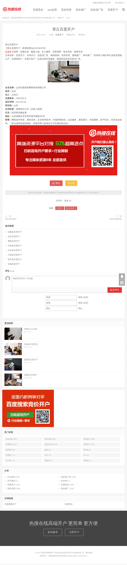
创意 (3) (47, 451)
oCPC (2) (47, 456)
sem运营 (52, 10)
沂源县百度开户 (15, 256)
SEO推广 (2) (10, 462)
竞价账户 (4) (10, 451)
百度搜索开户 (10, 505)
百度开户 (113, 10)
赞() (56, 184)
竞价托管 (66, 10)
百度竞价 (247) (11, 445)
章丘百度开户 (63, 30)
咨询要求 (53, 533)
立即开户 (74, 533)
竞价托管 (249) (49, 440)
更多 (66, 202)
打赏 (71, 184)
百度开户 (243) (88, 445)
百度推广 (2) (10, 456)
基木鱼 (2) (87, 451)
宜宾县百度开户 (15, 260)
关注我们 (119, 4)
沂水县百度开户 (15, 251)
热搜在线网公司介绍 (102, 4)
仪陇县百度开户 (15, 233)
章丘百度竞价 (116, 220)
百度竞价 (38, 10)
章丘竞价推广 (11, 220)
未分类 (64, 482)
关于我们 (11, 482)
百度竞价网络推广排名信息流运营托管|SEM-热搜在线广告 (12, 10)
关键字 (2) (87, 462)
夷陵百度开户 (14, 242)
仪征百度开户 (14, 237)
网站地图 (89, 554)
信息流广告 (96, 10)
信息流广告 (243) (50, 445)
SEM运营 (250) (11, 440)
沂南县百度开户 (15, 247)
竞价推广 (81, 10)
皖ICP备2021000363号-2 (78, 557)
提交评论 (114, 291)
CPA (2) (86, 456)
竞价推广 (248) (88, 440)
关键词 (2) (48, 462)
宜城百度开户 (14, 265)
